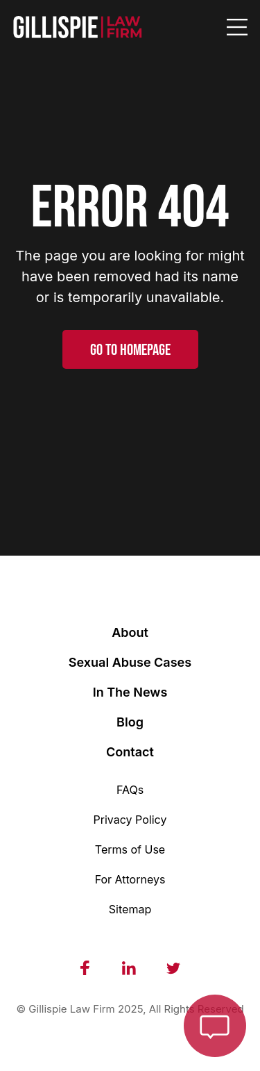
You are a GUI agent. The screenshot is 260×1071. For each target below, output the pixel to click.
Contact (130, 752)
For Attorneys (130, 879)
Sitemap (130, 909)
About (130, 632)
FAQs (130, 790)
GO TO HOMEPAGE (130, 350)
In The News (130, 692)
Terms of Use (130, 849)
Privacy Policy (130, 820)
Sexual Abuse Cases (130, 662)
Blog (130, 722)
